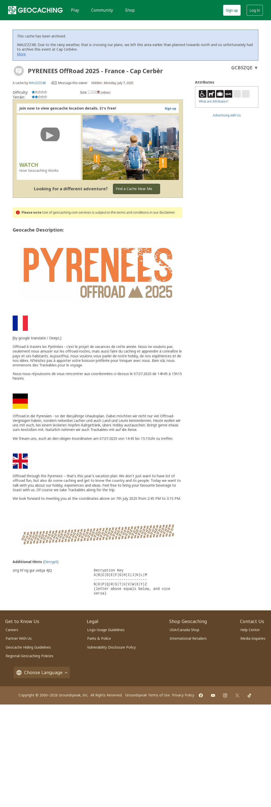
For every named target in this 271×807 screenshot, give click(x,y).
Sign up (232, 10)
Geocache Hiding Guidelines (28, 647)
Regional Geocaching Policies (29, 655)
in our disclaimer (162, 212)
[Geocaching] (35, 10)
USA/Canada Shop (184, 629)
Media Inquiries (252, 638)
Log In (254, 10)
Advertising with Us (227, 115)
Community (102, 10)
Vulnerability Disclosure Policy (111, 647)
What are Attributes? (213, 101)
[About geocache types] (19, 71)
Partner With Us (19, 638)
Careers (12, 629)
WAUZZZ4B (37, 83)
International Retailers (188, 638)
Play (75, 10)
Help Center (250, 629)
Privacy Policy (183, 695)
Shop (130, 10)
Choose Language (42, 672)
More (21, 54)
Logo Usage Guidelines (106, 629)
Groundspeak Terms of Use (147, 695)
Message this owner (73, 83)
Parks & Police (99, 638)
